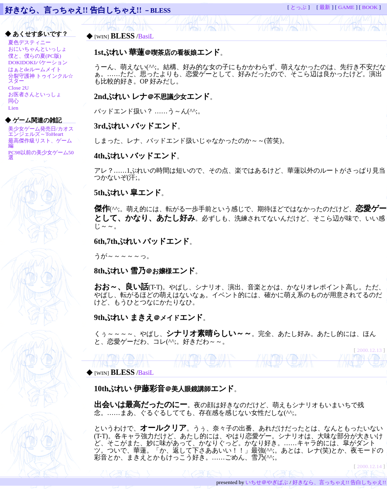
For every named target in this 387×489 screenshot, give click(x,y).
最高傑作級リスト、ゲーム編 (40, 143)
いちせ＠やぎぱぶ (266, 482)
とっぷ (298, 7)
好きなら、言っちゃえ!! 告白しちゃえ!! (73, 10)
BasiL (146, 36)
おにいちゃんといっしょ (37, 49)
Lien (13, 108)
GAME (346, 7)
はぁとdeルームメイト (34, 69)
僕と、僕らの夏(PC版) (34, 56)
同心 (13, 101)
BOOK (370, 7)
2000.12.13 (369, 350)
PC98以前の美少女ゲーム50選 (41, 154)
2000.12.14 (369, 466)
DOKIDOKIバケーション (38, 62)
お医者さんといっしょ (34, 94)
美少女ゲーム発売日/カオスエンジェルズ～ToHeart (41, 131)
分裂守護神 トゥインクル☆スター (40, 78)
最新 (325, 7)
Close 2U (18, 88)
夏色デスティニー (29, 42)
